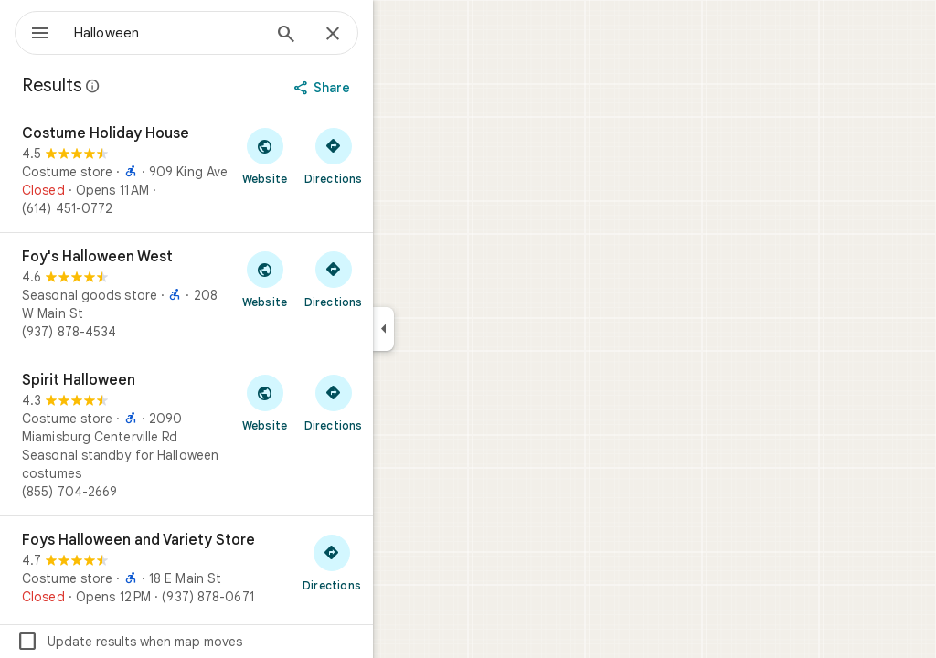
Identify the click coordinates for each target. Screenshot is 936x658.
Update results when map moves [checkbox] (195, 642)
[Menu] (33, 31)
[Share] (390, 88)
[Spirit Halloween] (252, 435)
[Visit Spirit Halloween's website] (330, 402)
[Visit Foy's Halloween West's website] (330, 279)
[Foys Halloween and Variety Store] (252, 568)
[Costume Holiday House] (252, 171)
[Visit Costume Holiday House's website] (330, 155)
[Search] (352, 35)
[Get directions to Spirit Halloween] (399, 402)
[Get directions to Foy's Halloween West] (399, 279)
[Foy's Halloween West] (252, 294)
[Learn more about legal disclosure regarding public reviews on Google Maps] (159, 86)
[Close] (398, 35)
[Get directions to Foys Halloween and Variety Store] (397, 562)
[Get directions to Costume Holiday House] (399, 155)
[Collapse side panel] (449, 329)
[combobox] (214, 33)
